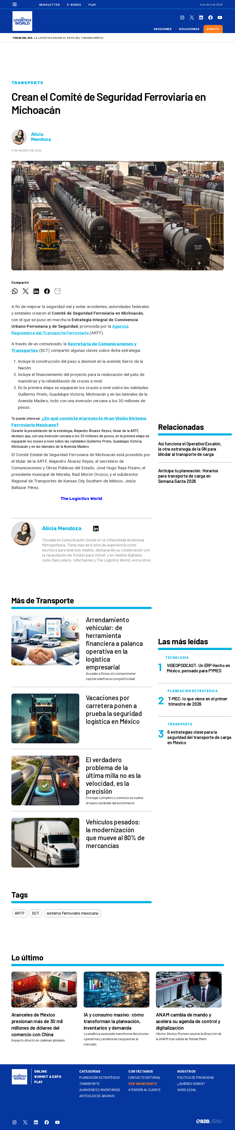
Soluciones (189, 29)
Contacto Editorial (144, 1078)
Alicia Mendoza (41, 137)
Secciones (163, 29)
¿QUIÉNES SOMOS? (191, 1084)
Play (92, 4)
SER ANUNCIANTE (142, 1084)
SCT (35, 913)
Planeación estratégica (99, 1078)
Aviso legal (186, 1090)
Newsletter (49, 4)
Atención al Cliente (144, 1090)
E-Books (74, 4)
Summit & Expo (47, 1077)
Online (40, 1071)
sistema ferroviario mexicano (73, 913)
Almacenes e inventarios (99, 1090)
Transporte (27, 82)
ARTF (20, 913)
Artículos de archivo (97, 1096)
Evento (213, 29)
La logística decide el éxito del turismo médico (69, 37)
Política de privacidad (195, 1078)
